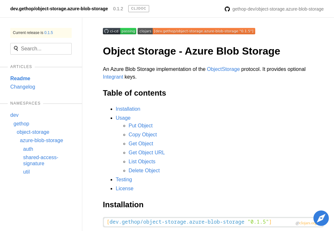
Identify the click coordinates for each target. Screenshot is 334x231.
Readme (20, 78)
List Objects (142, 161)
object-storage (33, 132)
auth (28, 149)
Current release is (33, 32)
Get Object (141, 143)
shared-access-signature (40, 160)
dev (14, 115)
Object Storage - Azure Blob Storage (191, 51)
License (124, 188)
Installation (128, 109)
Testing (124, 179)
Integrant (113, 77)
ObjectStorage (223, 69)
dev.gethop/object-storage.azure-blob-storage (59, 8)
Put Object (141, 125)
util (26, 172)
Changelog (22, 87)
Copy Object (143, 134)
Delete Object (144, 170)
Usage (123, 118)
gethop (21, 123)
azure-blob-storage (41, 140)
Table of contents (134, 93)
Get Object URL (147, 152)
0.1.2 (118, 8)
